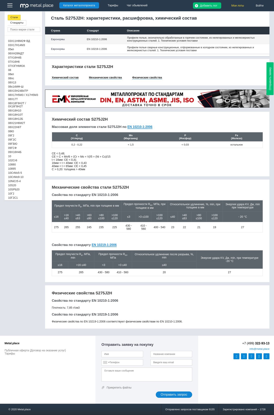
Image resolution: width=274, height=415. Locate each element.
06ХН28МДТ (16, 53)
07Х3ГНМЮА (16, 65)
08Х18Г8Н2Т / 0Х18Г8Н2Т (17, 105)
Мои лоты (237, 5)
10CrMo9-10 (16, 177)
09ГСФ (12, 147)
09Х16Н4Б (15, 152)
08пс (11, 78)
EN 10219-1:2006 (97, 48)
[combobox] (106, 362)
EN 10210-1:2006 (97, 39)
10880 (12, 164)
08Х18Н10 (14, 110)
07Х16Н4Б (15, 57)
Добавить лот (208, 5)
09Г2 (11, 135)
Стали (14, 17)
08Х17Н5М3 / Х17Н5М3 (23, 94)
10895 (12, 168)
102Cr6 (12, 160)
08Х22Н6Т (14, 127)
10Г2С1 (13, 197)
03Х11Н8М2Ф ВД (19, 41)
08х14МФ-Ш (16, 86)
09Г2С (12, 139)
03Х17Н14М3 (16, 45)
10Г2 (11, 193)
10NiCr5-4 (14, 181)
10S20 (12, 185)
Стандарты (17, 22)
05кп (11, 49)
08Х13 (12, 82)
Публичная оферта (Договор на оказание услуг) (35, 350)
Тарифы (10, 353)
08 (9, 70)
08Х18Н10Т (15, 114)
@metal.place (259, 348)
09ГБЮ (12, 143)
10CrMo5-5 (15, 172)
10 (9, 156)
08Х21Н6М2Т (16, 123)
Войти (260, 5)
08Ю (11, 131)
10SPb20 (14, 189)
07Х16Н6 (14, 61)
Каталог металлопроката (79, 5)
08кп (11, 74)
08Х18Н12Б (15, 118)
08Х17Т (13, 99)
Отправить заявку (270, 78)
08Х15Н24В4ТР (18, 90)
